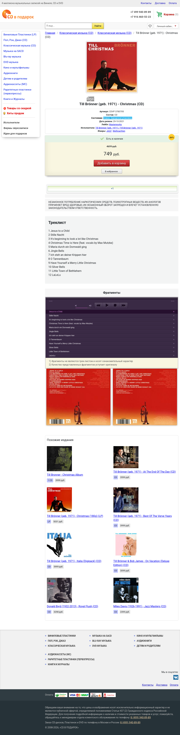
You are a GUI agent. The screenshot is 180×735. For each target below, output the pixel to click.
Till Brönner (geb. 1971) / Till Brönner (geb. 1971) (119, 128)
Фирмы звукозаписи (16, 128)
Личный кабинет (165, 26)
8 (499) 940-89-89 (141, 717)
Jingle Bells (54, 331)
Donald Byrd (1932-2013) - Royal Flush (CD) (72, 606)
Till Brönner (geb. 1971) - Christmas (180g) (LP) (75, 516)
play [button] (111, 274)
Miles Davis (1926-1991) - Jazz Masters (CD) (139, 606)
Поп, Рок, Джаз (57, 640)
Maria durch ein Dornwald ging (61, 327)
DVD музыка (11, 62)
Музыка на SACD (14, 51)
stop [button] (115, 305)
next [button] (123, 305)
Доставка (160, 3)
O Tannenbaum (55, 339)
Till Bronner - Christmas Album (65, 474)
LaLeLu (52, 355)
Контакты (146, 3)
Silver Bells (53, 347)
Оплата (173, 3)
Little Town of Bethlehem (59, 351)
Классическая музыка (61, 646)
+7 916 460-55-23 (140, 16)
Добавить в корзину (111, 163)
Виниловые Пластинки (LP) (20, 34)
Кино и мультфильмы (16, 67)
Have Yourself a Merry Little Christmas (65, 343)
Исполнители (12, 122)
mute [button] (76, 306)
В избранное (111, 171)
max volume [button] (90, 306)
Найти (97, 26)
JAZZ (109, 131)
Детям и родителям (15, 78)
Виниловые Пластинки (62, 635)
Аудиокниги (11, 73)
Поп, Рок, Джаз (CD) (15, 40)
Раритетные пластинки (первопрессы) (17, 91)
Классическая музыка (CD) (20, 45)
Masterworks (115, 124)
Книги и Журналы (14, 99)
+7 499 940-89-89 (140, 12)
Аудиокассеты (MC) (15, 84)
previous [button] (98, 305)
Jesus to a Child (55, 312)
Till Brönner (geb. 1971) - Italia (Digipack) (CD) (74, 561)
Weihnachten (119, 131)
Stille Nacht (54, 316)
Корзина (171, 14)
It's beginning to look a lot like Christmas (65, 320)
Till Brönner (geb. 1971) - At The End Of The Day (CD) (144, 471)
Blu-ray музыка (12, 56)
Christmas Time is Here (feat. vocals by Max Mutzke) (71, 323)
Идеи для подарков (15, 133)
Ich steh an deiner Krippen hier (61, 335)
